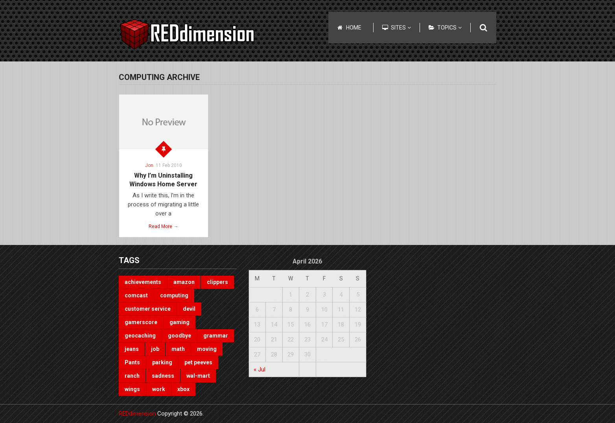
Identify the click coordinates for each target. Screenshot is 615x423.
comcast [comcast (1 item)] (136, 295)
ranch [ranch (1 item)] (132, 376)
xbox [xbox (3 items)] (183, 389)
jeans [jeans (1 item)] (132, 349)
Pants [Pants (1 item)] (132, 362)
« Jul (259, 369)
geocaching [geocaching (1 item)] (140, 335)
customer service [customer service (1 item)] (148, 309)
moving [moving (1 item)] (207, 349)
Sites (401, 27)
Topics (449, 27)
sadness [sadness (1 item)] (163, 376)
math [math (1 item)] (178, 349)
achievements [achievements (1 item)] (143, 282)
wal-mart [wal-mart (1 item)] (198, 376)
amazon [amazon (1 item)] (184, 282)
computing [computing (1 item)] (174, 295)
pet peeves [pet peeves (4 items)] (198, 362)
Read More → (163, 226)
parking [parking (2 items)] (162, 362)
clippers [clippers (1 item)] (217, 282)
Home (353, 27)
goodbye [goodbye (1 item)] (179, 335)
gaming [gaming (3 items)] (179, 322)
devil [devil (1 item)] (189, 309)
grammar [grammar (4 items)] (215, 335)
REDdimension (137, 413)
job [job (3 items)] (155, 349)
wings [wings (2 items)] (132, 389)
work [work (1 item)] (158, 389)
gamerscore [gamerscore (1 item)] (141, 322)
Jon (149, 165)
